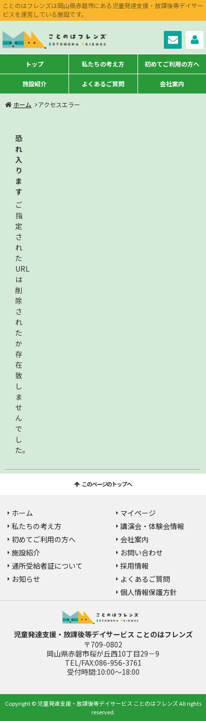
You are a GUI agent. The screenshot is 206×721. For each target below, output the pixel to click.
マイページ (194, 40)
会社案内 (172, 83)
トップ (34, 63)
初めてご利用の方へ (172, 63)
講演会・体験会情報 (152, 526)
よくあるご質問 (103, 83)
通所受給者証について (47, 566)
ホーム (22, 104)
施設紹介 (34, 83)
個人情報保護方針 (148, 592)
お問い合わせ (173, 40)
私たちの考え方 (103, 63)
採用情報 (134, 566)
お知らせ (26, 579)
